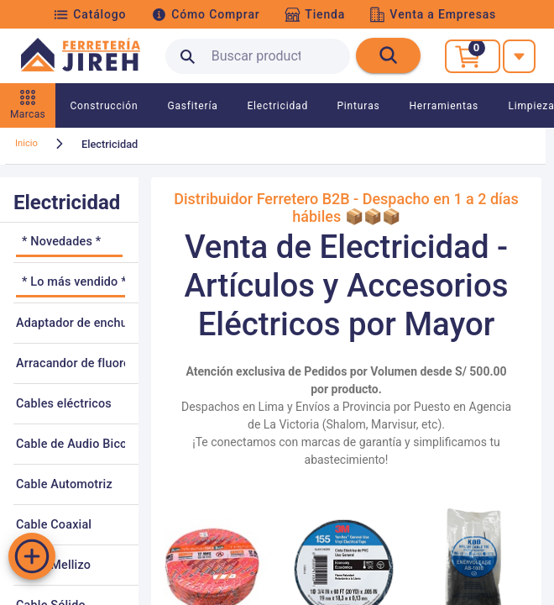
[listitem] (69, 243)
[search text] (257, 56)
